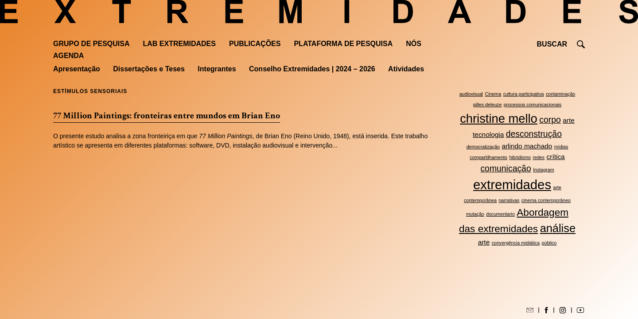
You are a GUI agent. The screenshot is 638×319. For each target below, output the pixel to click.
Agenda (68, 55)
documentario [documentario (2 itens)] (500, 214)
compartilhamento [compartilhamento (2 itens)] (488, 157)
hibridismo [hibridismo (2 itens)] (520, 157)
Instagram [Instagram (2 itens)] (543, 169)
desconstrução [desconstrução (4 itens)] (534, 134)
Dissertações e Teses (149, 69)
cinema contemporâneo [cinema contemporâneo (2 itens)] (546, 200)
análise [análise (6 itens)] (558, 228)
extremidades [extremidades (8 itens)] (512, 184)
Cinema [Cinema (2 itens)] (493, 94)
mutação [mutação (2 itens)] (475, 214)
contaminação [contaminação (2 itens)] (560, 94)
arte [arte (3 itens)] (484, 242)
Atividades (406, 69)
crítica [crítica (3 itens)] (556, 156)
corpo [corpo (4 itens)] (550, 119)
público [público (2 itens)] (549, 242)
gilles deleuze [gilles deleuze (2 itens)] (487, 104)
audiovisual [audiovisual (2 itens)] (471, 94)
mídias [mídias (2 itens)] (561, 146)
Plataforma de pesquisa (343, 43)
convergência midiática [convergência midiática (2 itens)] (516, 242)
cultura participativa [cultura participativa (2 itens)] (523, 94)
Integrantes (217, 69)
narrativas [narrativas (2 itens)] (508, 200)
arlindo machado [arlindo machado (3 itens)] (527, 146)
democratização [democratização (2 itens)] (483, 146)
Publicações (254, 43)
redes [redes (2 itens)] (539, 157)
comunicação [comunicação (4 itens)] (505, 168)
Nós (413, 43)
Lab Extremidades (179, 43)
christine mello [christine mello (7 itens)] (498, 118)
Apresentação (76, 69)
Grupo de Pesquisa (91, 43)
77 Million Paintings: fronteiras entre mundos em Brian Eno (166, 115)
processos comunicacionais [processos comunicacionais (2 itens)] (532, 104)
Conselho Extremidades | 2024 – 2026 (312, 69)
